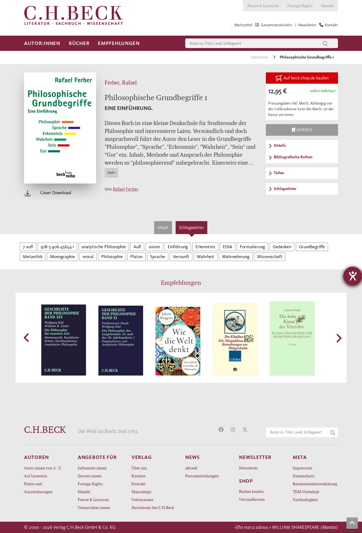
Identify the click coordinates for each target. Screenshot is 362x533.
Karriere (138, 475)
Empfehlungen (119, 43)
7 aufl (28, 246)
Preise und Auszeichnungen (38, 487)
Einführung (178, 246)
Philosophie (112, 256)
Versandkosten (252, 499)
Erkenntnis (205, 246)
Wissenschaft (269, 256)
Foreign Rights (300, 5)
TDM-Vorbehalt (306, 491)
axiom (154, 246)
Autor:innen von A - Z (42, 467)
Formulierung (252, 246)
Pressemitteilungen (202, 475)
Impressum (302, 467)
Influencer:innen (92, 467)
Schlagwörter (191, 227)
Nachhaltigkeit (305, 499)
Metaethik (32, 256)
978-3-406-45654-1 (57, 246)
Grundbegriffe (312, 246)
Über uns (139, 467)
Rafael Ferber (125, 189)
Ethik (227, 246)
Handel (327, 5)
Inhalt (163, 227)
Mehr (111, 173)
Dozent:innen (90, 475)
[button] (27, 337)
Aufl (137, 246)
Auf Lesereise (35, 475)
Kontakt (138, 483)
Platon (136, 256)
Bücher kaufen (251, 491)
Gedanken (282, 246)
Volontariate (142, 499)
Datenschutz (303, 475)
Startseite (260, 57)
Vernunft (181, 256)
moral (88, 256)
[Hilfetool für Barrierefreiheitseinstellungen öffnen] (352, 276)
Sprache (157, 256)
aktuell (191, 467)
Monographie (62, 256)
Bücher (79, 43)
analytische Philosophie (104, 246)
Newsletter (248, 467)
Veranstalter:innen (94, 507)
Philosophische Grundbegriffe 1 (307, 57)
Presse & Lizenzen (263, 5)
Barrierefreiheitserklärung (315, 483)
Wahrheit (205, 256)
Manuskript (141, 491)
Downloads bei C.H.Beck (153, 507)
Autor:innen (42, 43)
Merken (302, 130)
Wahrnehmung (235, 256)
